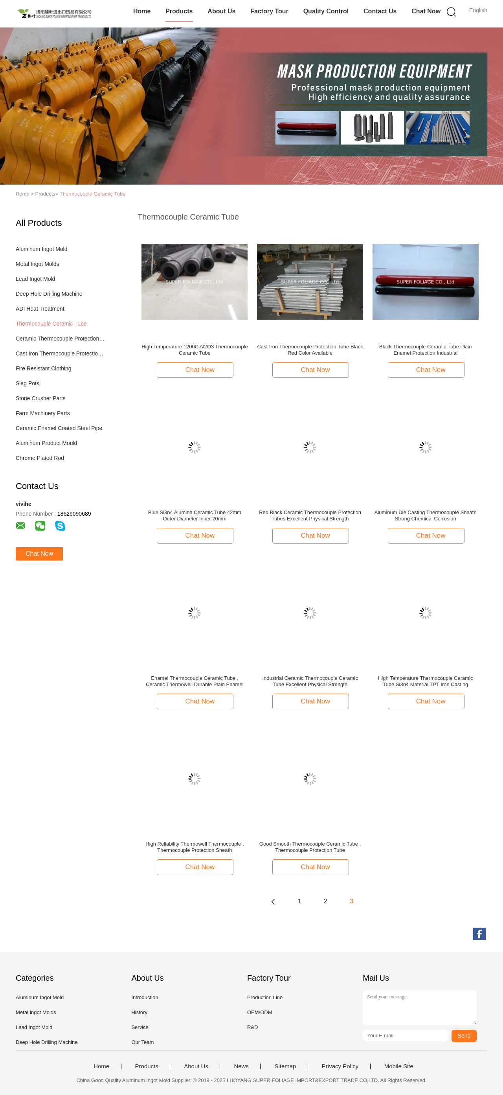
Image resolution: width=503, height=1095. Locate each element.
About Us (221, 11)
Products (179, 11)
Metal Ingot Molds (37, 264)
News (241, 1066)
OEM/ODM (259, 1012)
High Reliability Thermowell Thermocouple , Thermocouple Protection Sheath (194, 847)
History (139, 1012)
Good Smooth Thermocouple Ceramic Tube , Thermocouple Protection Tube (310, 847)
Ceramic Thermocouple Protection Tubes (60, 338)
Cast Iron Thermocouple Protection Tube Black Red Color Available (310, 350)
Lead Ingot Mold (35, 279)
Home (142, 11)
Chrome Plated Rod (40, 458)
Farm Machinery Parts (43, 413)
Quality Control (326, 11)
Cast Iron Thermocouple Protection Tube (60, 353)
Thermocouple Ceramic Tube (93, 194)
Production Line (265, 997)
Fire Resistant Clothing (44, 368)
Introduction (144, 997)
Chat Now (426, 11)
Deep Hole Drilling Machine (49, 294)
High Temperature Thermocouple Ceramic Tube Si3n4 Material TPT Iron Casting (425, 681)
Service (139, 1027)
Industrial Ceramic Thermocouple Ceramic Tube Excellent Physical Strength (310, 681)
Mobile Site (398, 1066)
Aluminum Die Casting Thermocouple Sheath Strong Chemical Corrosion (425, 515)
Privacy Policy (340, 1066)
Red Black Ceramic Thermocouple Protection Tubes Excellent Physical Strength (310, 515)
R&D (252, 1027)
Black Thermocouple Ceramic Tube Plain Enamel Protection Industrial (425, 350)
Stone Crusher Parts (41, 398)
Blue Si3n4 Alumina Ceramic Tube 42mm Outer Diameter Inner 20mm (194, 515)
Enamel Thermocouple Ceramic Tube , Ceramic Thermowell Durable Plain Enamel (194, 681)
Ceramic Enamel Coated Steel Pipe (59, 428)
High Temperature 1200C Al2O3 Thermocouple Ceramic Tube (194, 350)
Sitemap (285, 1066)
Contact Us (380, 11)
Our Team (142, 1042)
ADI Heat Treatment (40, 309)
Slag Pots (27, 383)
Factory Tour (269, 11)
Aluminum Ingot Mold (42, 249)
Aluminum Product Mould (46, 443)
